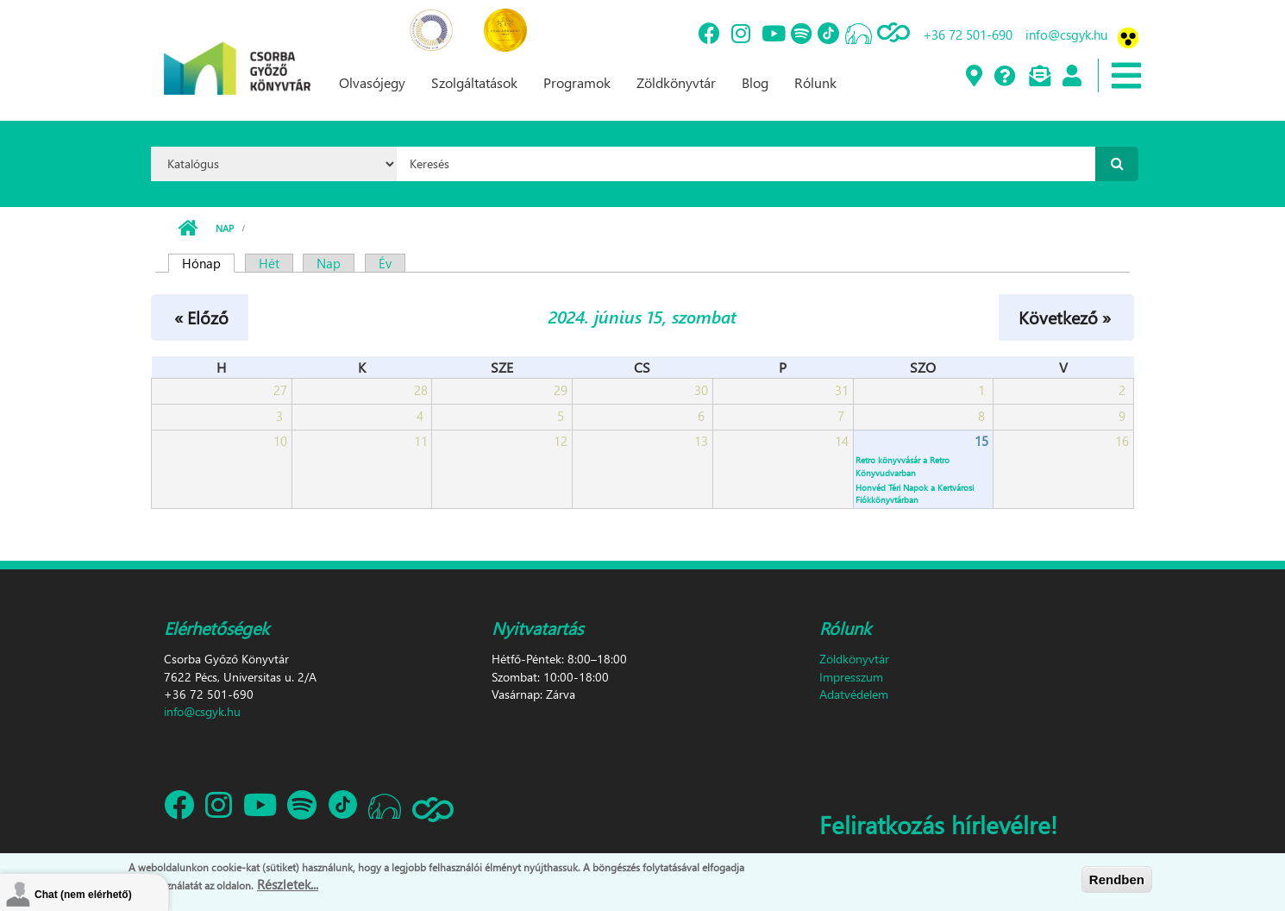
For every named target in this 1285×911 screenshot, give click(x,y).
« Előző (201, 317)
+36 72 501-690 (967, 34)
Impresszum (851, 677)
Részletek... (287, 885)
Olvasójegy (372, 82)
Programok (577, 82)
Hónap (208, 263)
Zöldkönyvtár (676, 82)
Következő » (1065, 317)
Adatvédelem (853, 694)
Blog (755, 82)
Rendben (1116, 879)
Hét (269, 263)
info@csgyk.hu (1066, 34)
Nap (225, 228)
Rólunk (815, 82)
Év (385, 263)
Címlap (187, 228)
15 (981, 440)
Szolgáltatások (474, 82)
